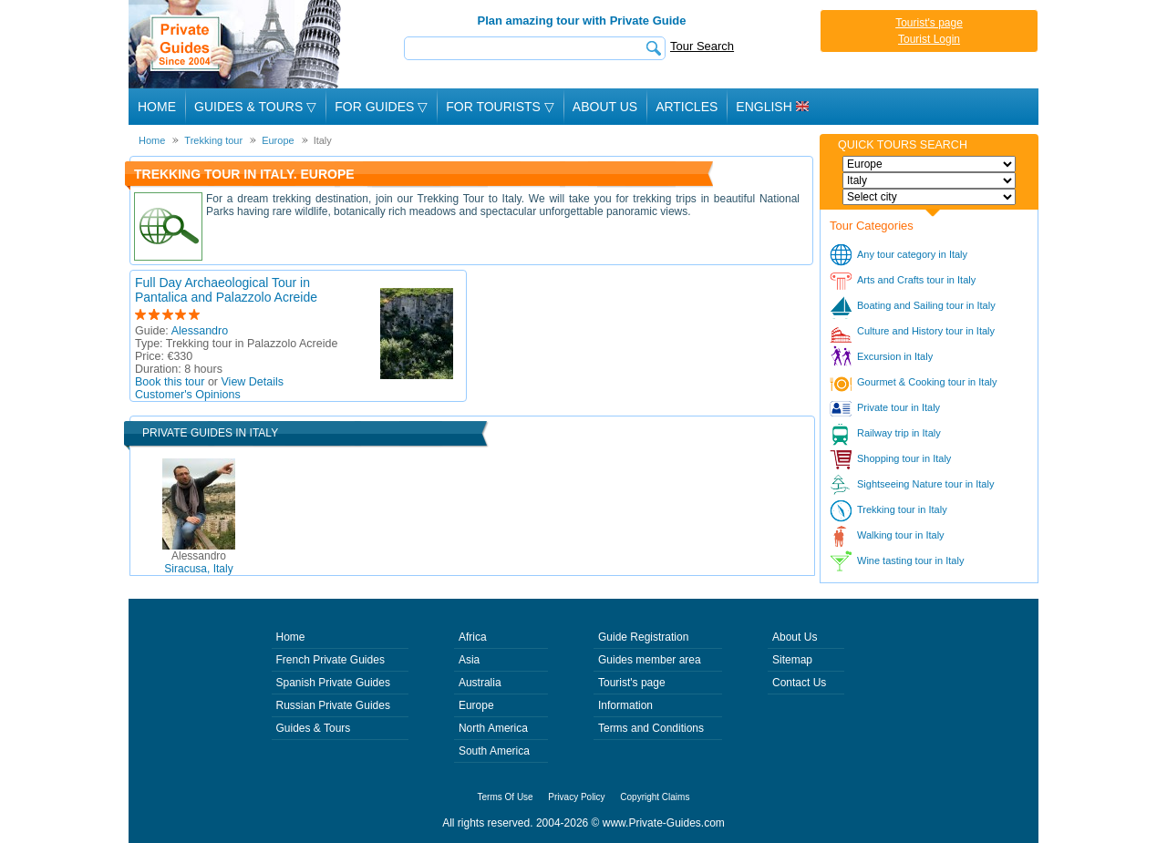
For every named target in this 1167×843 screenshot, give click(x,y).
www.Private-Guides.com (664, 823)
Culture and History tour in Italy (926, 330)
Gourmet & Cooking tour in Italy (927, 381)
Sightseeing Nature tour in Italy (925, 483)
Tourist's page (929, 22)
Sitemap (792, 659)
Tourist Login (929, 39)
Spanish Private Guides (333, 682)
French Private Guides (330, 659)
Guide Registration (643, 637)
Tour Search (702, 46)
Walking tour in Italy (901, 534)
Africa (473, 637)
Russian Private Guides (333, 705)
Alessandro (200, 330)
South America (494, 751)
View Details (253, 381)
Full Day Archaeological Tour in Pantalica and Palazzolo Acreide (226, 289)
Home (157, 106)
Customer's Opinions (188, 394)
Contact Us (799, 682)
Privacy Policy (576, 797)
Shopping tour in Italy (904, 458)
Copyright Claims (654, 797)
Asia (469, 659)
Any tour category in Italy (912, 254)
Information (625, 705)
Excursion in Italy (895, 356)
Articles (687, 106)
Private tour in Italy (898, 407)
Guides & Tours (313, 728)
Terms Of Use (505, 797)
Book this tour (169, 381)
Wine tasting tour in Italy (910, 560)
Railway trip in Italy (899, 432)
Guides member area (649, 659)
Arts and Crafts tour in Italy (916, 279)
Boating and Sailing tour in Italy (926, 305)
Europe (476, 705)
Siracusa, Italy (198, 562)
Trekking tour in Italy (902, 509)
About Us (605, 106)
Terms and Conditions (651, 728)
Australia (480, 682)
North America (493, 728)
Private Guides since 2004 (237, 44)
